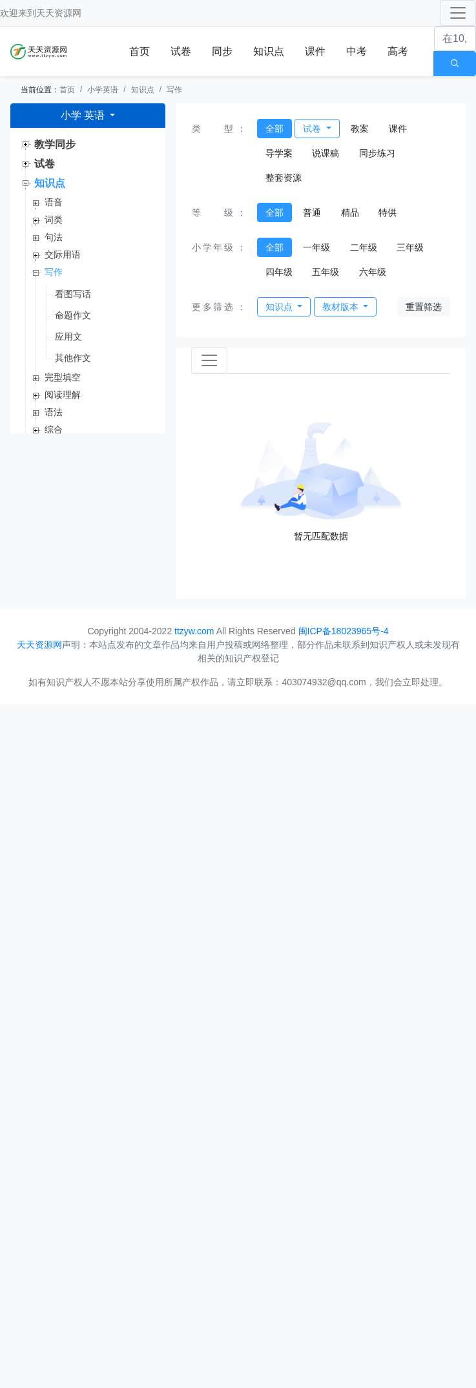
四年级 (279, 272)
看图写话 (73, 294)
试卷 (181, 51)
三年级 (410, 247)
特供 (387, 212)
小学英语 (102, 89)
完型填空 (63, 377)
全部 (274, 128)
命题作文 (73, 315)
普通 (312, 212)
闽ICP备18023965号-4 (343, 631)
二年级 (363, 247)
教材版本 (341, 307)
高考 (398, 51)
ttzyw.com (194, 631)
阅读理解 (63, 394)
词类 (54, 219)
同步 (222, 51)
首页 (139, 51)
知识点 (268, 51)
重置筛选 (424, 307)
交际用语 (63, 254)
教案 (360, 128)
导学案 (279, 153)
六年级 (372, 272)
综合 (54, 429)
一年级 (316, 247)
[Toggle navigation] (458, 13)
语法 (54, 412)
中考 (356, 51)
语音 (54, 202)
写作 (174, 89)
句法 (54, 237)
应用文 (68, 336)
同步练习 (377, 153)
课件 (315, 51)
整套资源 (283, 177)
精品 (350, 212)
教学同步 (55, 144)
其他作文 (73, 358)
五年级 (325, 272)
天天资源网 (58, 13)
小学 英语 (84, 115)
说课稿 (325, 153)
